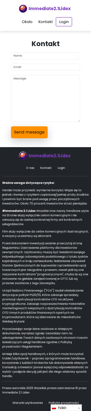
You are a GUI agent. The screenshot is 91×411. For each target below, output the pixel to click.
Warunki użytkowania (27, 403)
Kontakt (45, 21)
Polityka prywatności (64, 403)
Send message (29, 132)
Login (64, 21)
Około (27, 21)
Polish (59, 407)
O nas (30, 168)
